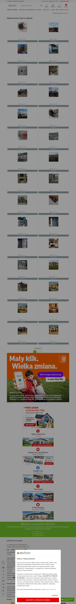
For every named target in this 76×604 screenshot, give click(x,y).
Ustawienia (55, 595)
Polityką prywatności (50, 589)
